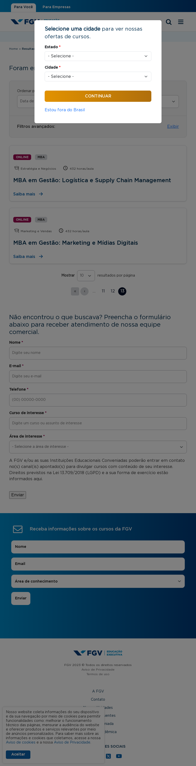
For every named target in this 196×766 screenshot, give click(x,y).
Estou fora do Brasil (65, 110)
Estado (52, 47)
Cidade (52, 67)
